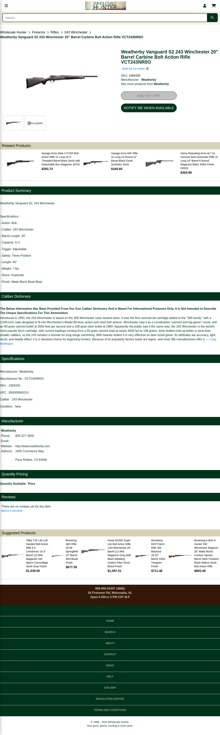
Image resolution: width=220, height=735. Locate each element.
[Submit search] (212, 18)
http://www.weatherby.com (32, 446)
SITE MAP (110, 687)
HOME (110, 620)
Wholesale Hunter (13, 32)
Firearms (38, 32)
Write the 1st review (135, 68)
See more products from (145, 84)
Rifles (55, 32)
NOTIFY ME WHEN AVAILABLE (149, 108)
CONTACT (110, 654)
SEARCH (110, 632)
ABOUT (110, 643)
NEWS (110, 665)
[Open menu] (6, 6)
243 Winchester (76, 32)
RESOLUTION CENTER (110, 698)
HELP (110, 676)
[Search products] (105, 18)
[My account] (205, 6)
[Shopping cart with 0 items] (214, 6)
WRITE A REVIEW (11, 510)
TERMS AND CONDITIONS (110, 709)
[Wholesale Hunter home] (105, 5)
